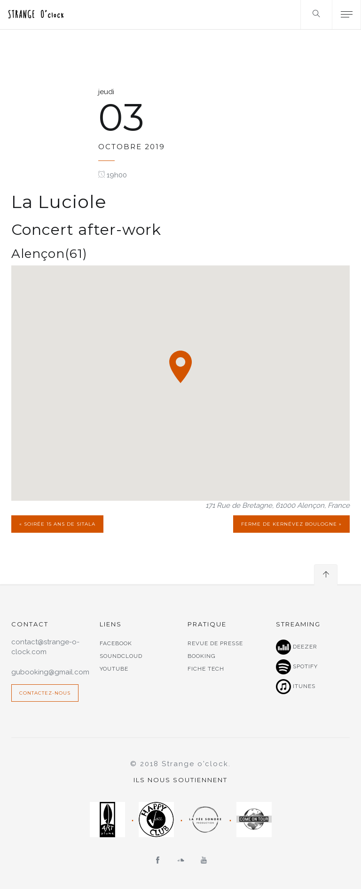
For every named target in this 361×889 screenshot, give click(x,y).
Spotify (297, 666)
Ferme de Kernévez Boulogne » (291, 524)
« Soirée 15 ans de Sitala (57, 524)
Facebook (116, 643)
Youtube (114, 668)
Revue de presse (215, 643)
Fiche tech (206, 668)
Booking (202, 656)
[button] (180, 367)
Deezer (296, 647)
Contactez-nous (45, 693)
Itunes (295, 686)
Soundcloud (121, 656)
